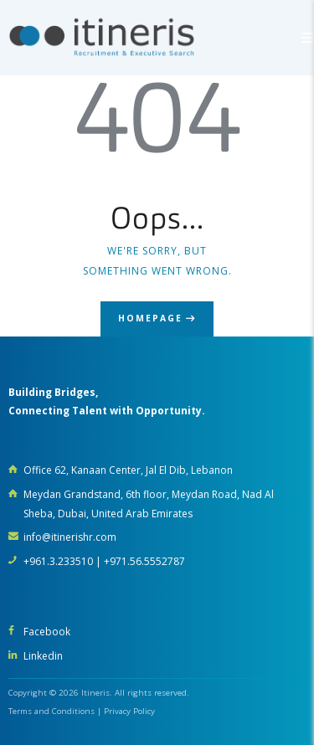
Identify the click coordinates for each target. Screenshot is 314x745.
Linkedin (43, 656)
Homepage (150, 318)
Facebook (46, 631)
